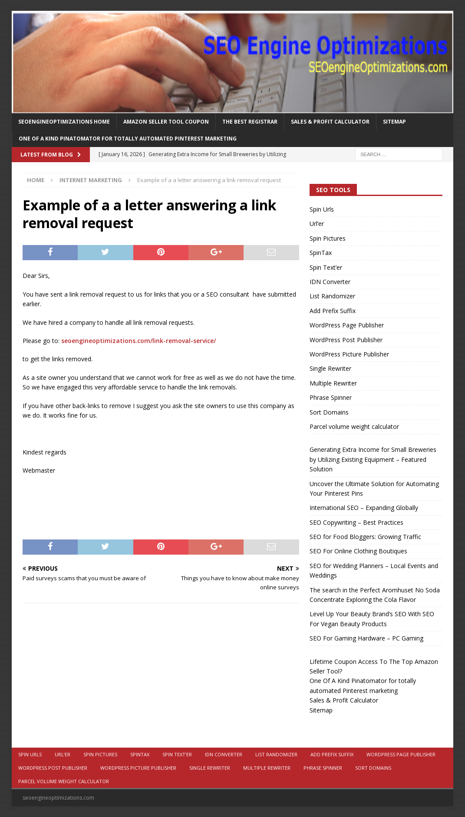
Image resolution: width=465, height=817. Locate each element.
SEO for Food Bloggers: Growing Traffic (365, 537)
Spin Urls (322, 209)
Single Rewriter (330, 368)
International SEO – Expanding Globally (364, 507)
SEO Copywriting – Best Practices (356, 522)
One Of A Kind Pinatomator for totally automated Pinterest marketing (128, 138)
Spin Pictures (328, 238)
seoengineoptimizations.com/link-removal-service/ (138, 341)
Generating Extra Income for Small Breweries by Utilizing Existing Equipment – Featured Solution (373, 459)
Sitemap (394, 121)
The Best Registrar (249, 121)
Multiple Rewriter (333, 383)
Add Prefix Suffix (333, 311)
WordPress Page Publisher (347, 325)
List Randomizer (332, 296)
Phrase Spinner (331, 397)
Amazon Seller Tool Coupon (166, 121)
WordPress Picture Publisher (349, 354)
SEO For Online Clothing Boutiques (358, 551)
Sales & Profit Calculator (330, 121)
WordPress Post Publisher (346, 340)
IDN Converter (330, 282)
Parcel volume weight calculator (354, 426)
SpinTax (321, 252)
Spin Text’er (326, 267)
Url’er (317, 223)
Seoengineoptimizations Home (64, 121)
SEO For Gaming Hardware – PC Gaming (366, 638)
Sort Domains (329, 412)
